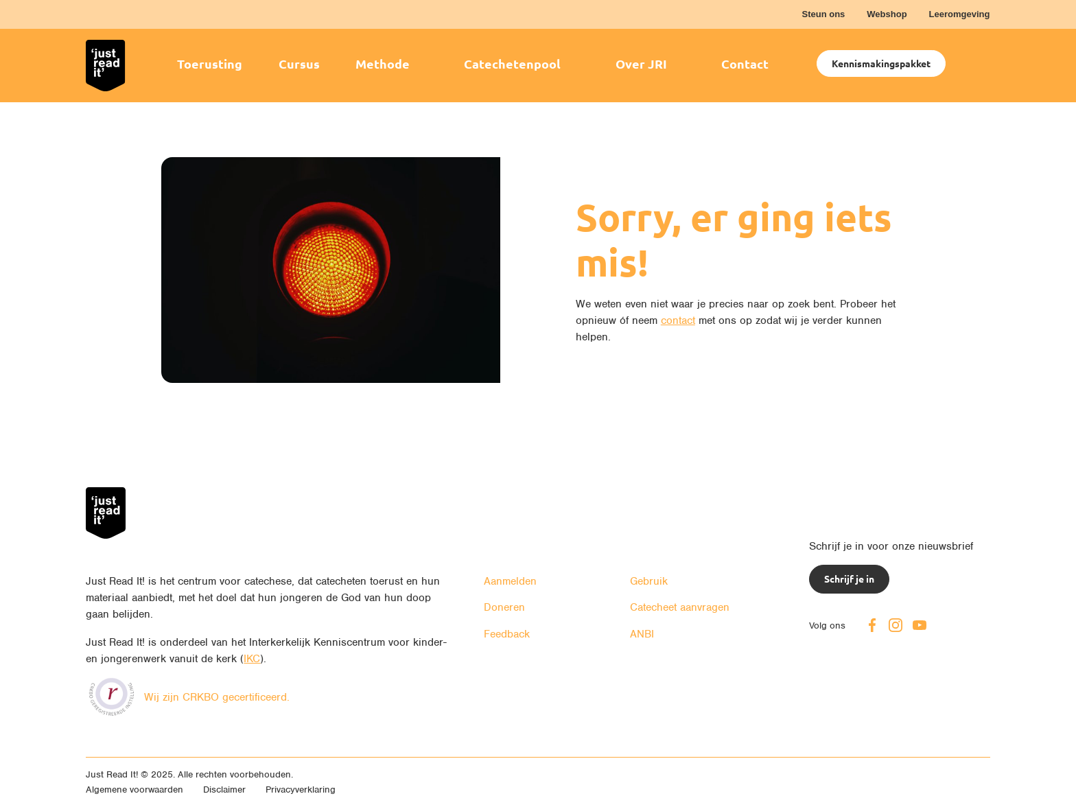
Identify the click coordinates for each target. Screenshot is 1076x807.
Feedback (507, 634)
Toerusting (209, 63)
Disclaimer (224, 789)
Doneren (504, 607)
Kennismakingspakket (881, 63)
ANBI (642, 634)
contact (678, 320)
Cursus (299, 63)
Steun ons (823, 14)
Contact (745, 63)
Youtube (919, 625)
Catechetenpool (512, 63)
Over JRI (641, 63)
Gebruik (649, 581)
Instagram (895, 625)
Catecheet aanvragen (679, 607)
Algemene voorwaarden (134, 789)
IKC (252, 659)
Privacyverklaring (301, 789)
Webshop (887, 14)
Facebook (872, 625)
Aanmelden (510, 581)
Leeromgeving (959, 14)
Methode (382, 63)
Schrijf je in (849, 578)
